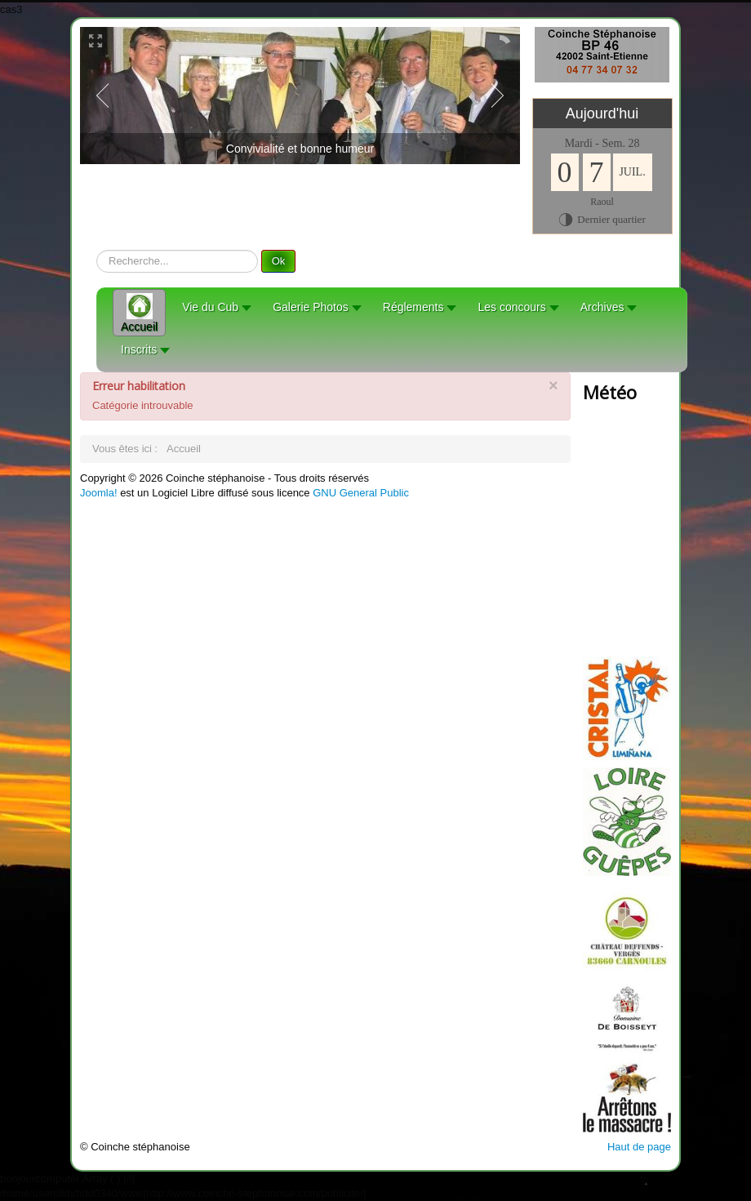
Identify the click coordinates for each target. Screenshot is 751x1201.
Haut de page (639, 1147)
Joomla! (99, 493)
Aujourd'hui (602, 113)
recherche (96, 250)
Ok (279, 261)
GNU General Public (361, 493)
